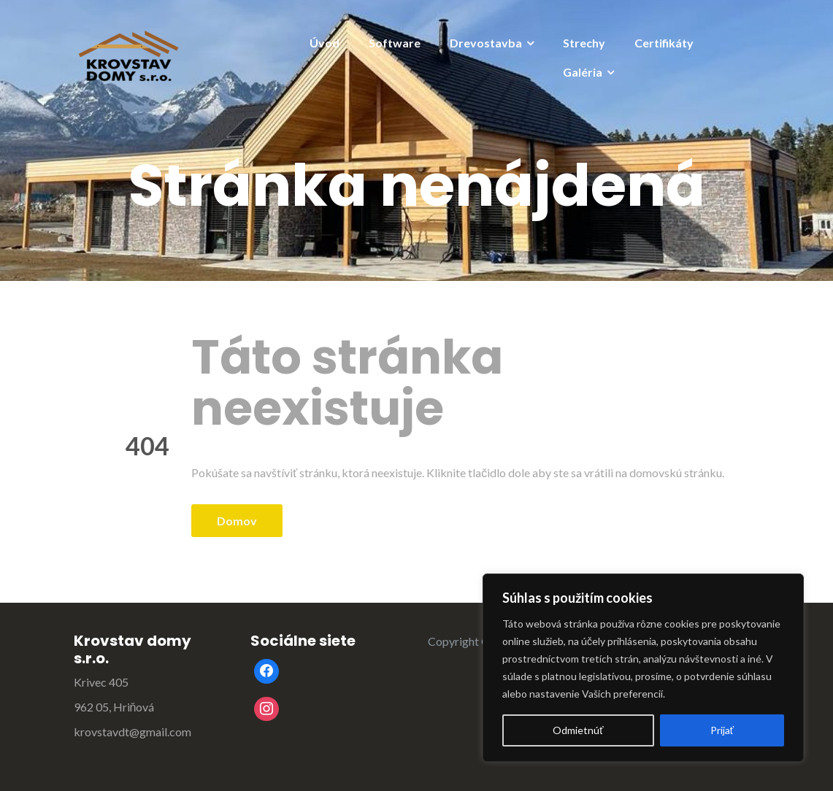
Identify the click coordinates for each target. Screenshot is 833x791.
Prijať (722, 730)
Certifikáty (664, 43)
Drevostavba (486, 43)
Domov (237, 521)
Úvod (324, 43)
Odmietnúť (578, 730)
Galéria (582, 72)
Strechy (584, 43)
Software (395, 43)
